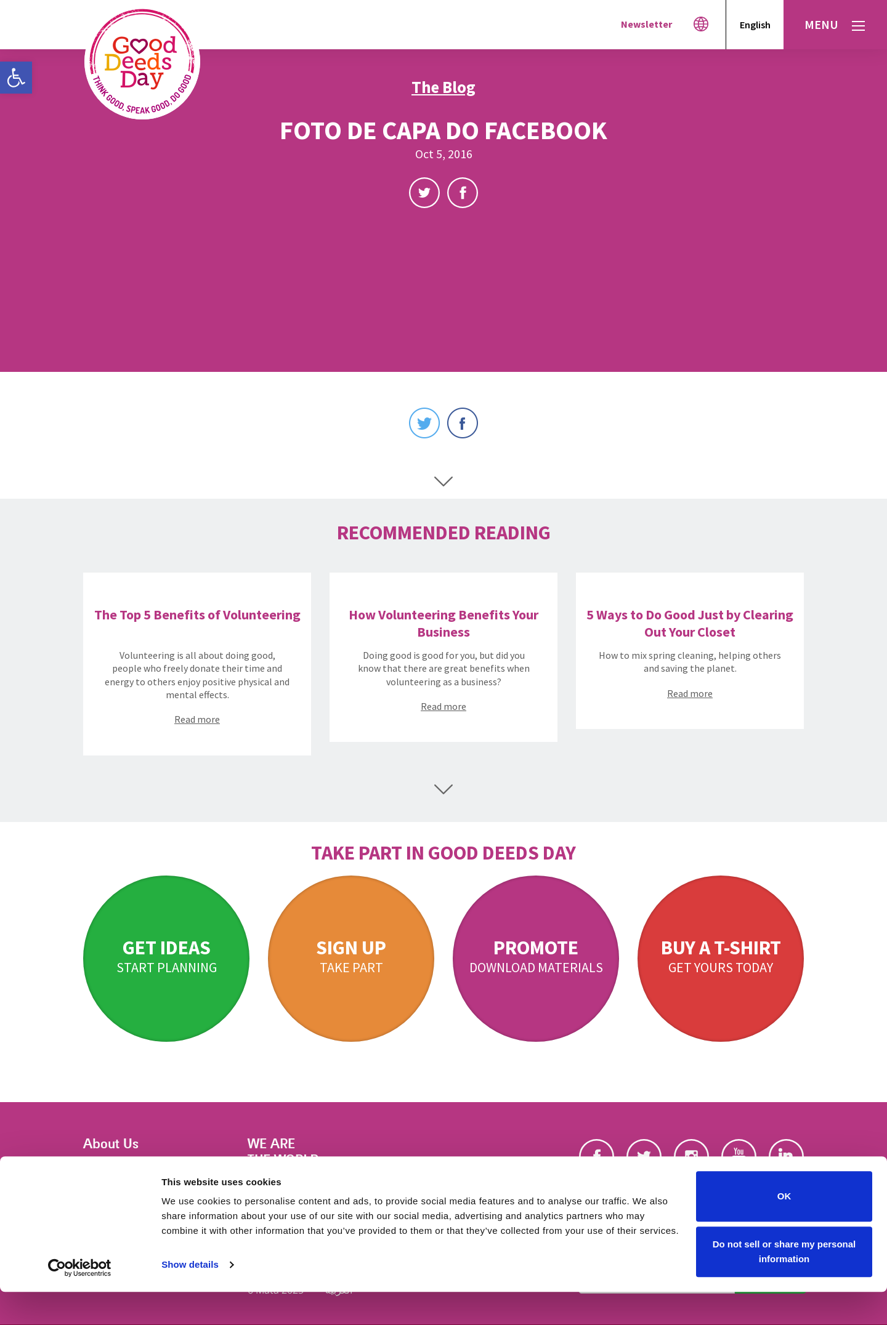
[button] (16, 78)
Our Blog (103, 1185)
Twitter (424, 192)
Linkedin (786, 1156)
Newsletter (646, 24)
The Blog (443, 86)
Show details (190, 1298)
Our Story (105, 1169)
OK (784, 1230)
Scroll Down (443, 481)
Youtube (738, 1156)
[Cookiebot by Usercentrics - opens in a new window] (80, 1301)
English (755, 24)
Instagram (691, 1156)
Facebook (462, 192)
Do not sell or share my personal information (784, 1284)
